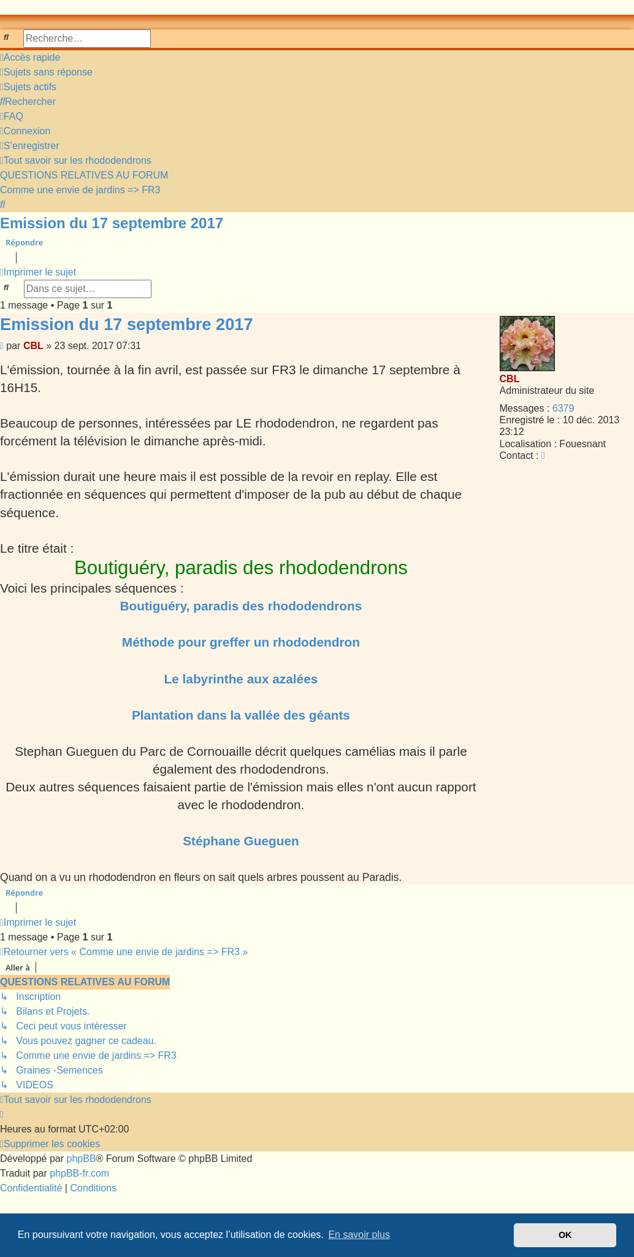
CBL (510, 379)
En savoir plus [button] (359, 1234)
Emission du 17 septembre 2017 (111, 223)
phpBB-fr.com (79, 1173)
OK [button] (565, 1235)
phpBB (81, 1158)
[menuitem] (46, 72)
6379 (563, 408)
